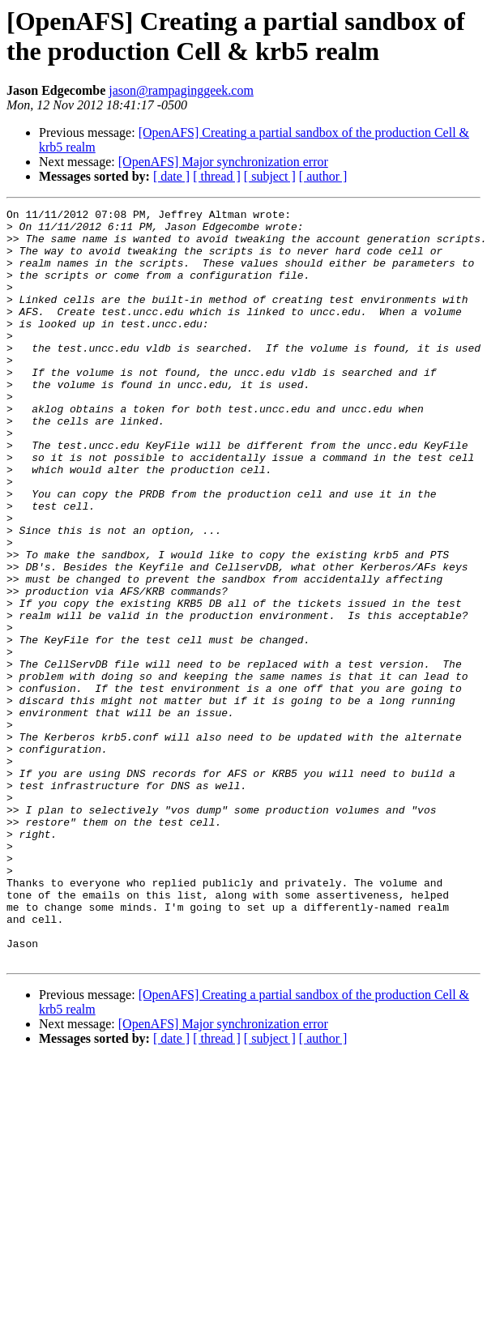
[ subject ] (270, 176)
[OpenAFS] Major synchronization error (223, 162)
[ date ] (171, 176)
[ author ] (323, 176)
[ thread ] (217, 176)
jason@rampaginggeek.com (181, 90)
